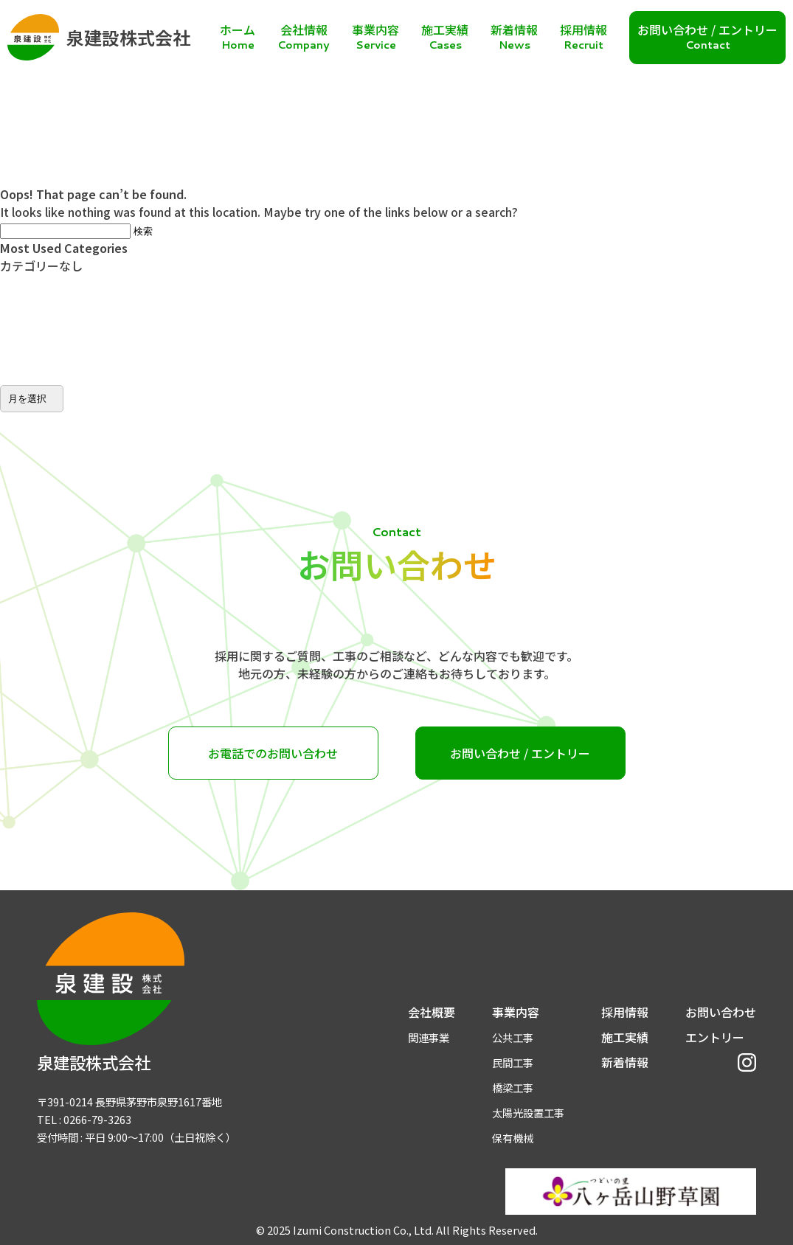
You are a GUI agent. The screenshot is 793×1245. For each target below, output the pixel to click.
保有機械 (512, 1137)
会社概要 (431, 1012)
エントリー (714, 1037)
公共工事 (512, 1037)
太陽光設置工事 (528, 1112)
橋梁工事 (512, 1087)
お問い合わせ (720, 1012)
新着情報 (624, 1062)
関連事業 (428, 1037)
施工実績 (624, 1037)
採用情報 (624, 1012)
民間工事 (512, 1062)
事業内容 (515, 1012)
